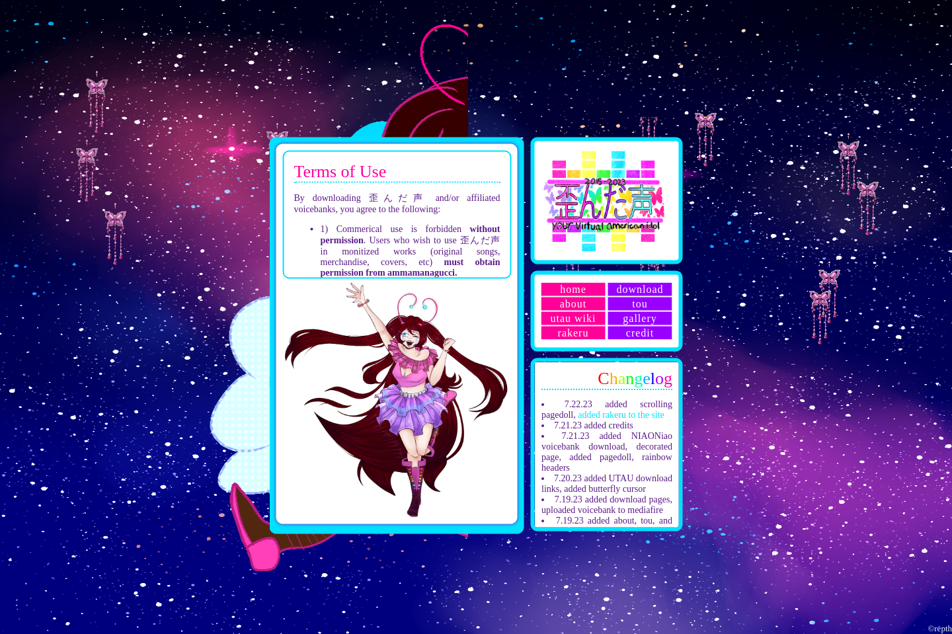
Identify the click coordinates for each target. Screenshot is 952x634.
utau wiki (573, 317)
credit (640, 332)
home (573, 288)
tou (639, 303)
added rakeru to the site (621, 414)
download (639, 288)
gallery (639, 317)
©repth (940, 628)
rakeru (573, 332)
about (573, 303)
